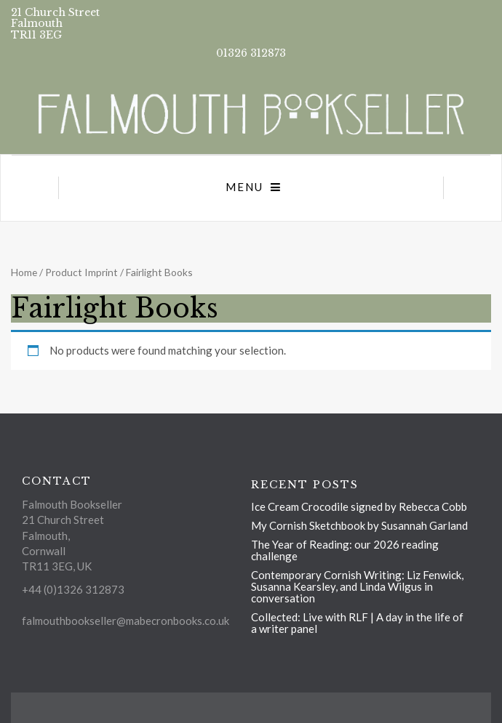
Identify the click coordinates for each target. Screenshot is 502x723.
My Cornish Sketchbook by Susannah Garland (359, 525)
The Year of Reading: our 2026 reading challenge (345, 550)
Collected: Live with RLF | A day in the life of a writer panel (357, 622)
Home (24, 272)
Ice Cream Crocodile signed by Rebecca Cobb (359, 506)
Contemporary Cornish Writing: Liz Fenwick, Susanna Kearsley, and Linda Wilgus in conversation (357, 586)
